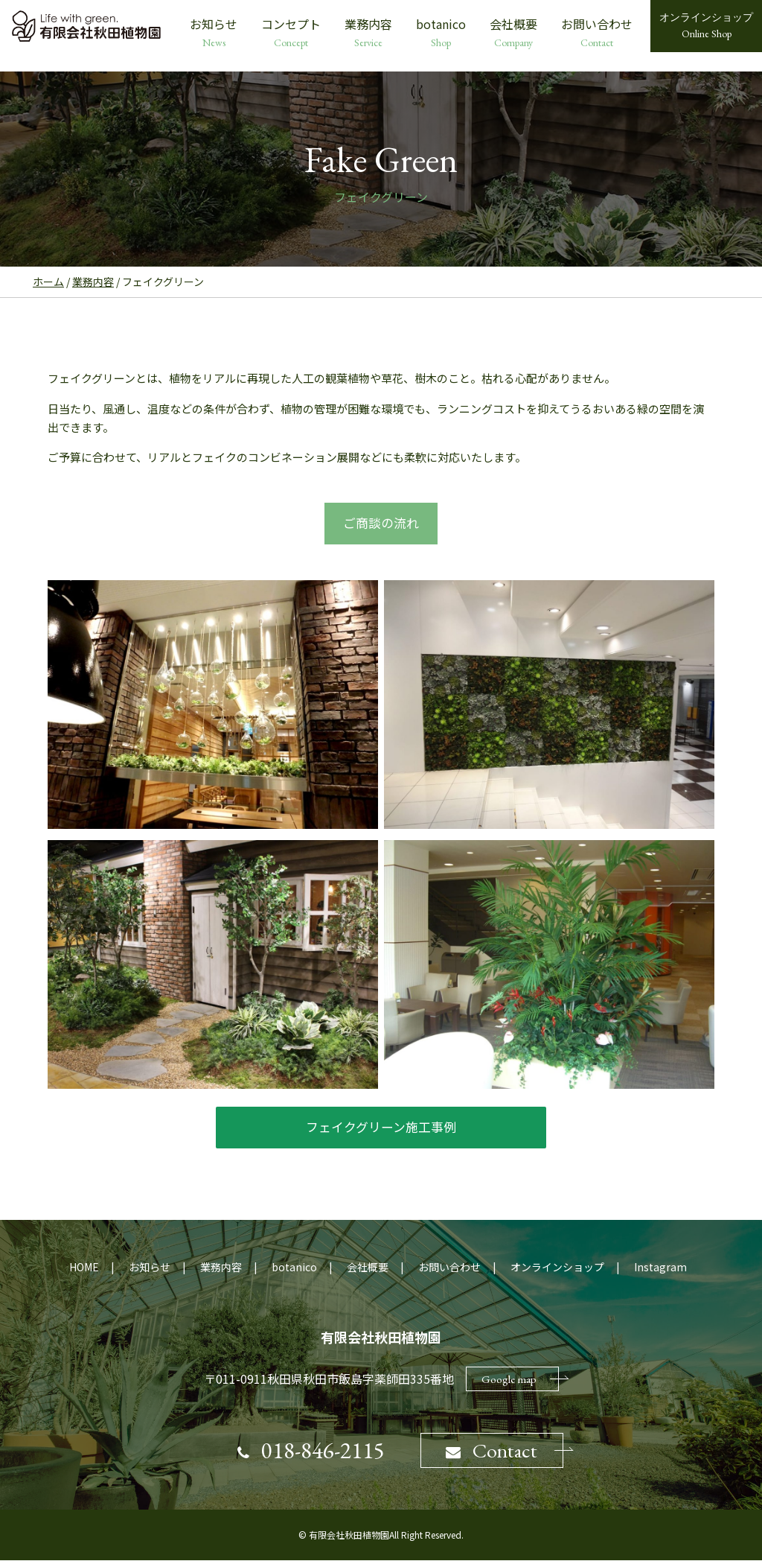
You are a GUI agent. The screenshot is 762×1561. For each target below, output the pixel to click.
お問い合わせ (597, 33)
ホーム (48, 281)
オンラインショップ (557, 1267)
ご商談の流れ (381, 523)
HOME (84, 1267)
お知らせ (213, 33)
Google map (520, 1379)
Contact (493, 1450)
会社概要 (513, 33)
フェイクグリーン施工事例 (381, 1127)
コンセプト (291, 33)
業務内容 (368, 33)
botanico (441, 33)
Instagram (660, 1267)
